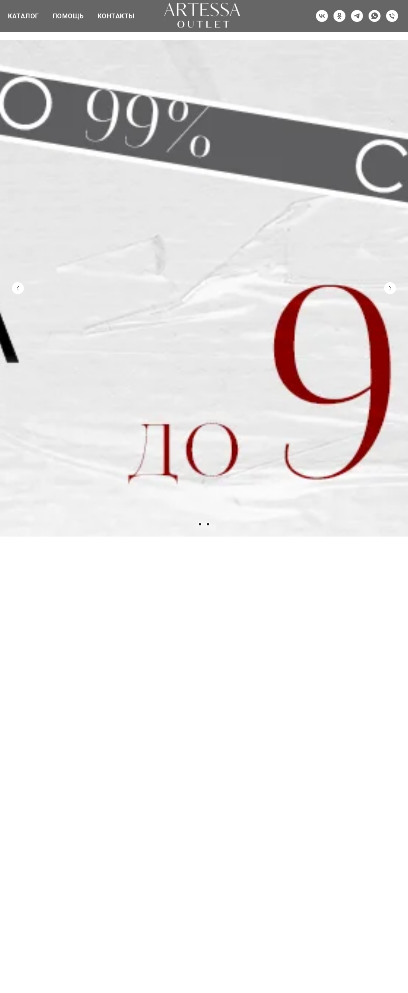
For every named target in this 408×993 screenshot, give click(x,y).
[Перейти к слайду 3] (208, 524)
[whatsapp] (375, 16)
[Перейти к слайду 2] (200, 524)
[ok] (339, 16)
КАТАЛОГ (23, 16)
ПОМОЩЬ (68, 16)
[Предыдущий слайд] (18, 260)
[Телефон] (392, 16)
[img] (156, 691)
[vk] (322, 16)
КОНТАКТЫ (116, 16)
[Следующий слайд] (390, 260)
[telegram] (357, 16)
